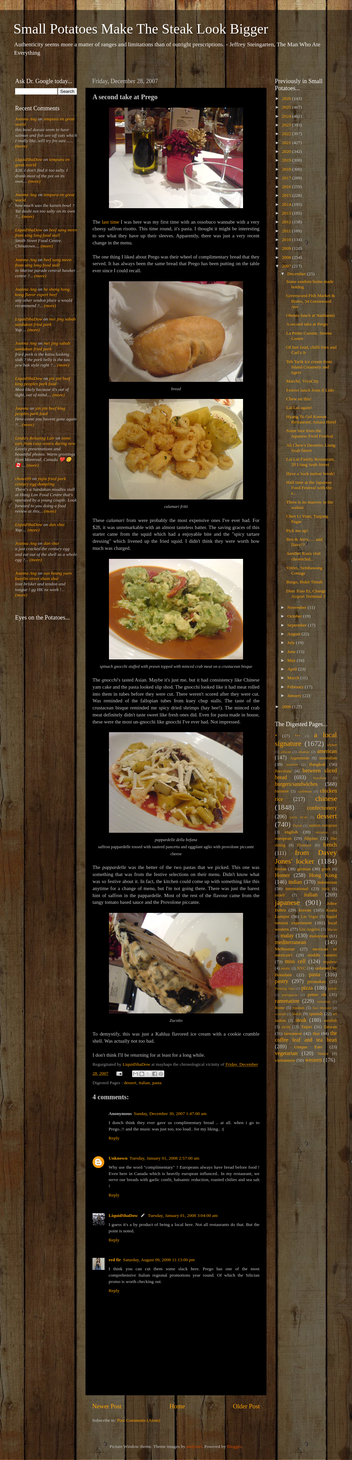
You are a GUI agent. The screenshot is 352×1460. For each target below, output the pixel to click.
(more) (21, 146)
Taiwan (330, 1026)
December (297, 273)
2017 (287, 177)
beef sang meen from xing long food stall (46, 232)
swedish (330, 1020)
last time (110, 222)
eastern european (323, 825)
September (297, 625)
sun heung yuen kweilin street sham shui (43, 576)
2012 (287, 221)
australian (328, 757)
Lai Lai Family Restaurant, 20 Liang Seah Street (310, 462)
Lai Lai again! (299, 407)
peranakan (316, 981)
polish (332, 988)
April (292, 668)
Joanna (21, 408)
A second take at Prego (307, 324)
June (292, 651)
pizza (307, 988)
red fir (115, 1259)
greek (326, 869)
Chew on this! (299, 398)
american (327, 751)
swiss (286, 1027)
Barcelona (283, 771)
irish (326, 888)
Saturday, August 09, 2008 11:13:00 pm (159, 1259)
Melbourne (285, 948)
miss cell (295, 961)
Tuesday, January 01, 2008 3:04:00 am (183, 1215)
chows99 (23, 478)
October (295, 616)
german (303, 868)
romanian (324, 1001)
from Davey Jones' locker (306, 857)
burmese (282, 791)
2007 (287, 266)
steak (300, 1020)
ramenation (287, 1001)
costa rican (298, 817)
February (296, 686)
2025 (287, 107)
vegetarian (286, 1053)
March (293, 677)
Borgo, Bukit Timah (304, 581)
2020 (287, 151)
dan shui (56, 524)
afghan (332, 745)
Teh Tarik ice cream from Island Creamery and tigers (309, 367)
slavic (297, 1013)
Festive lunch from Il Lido (310, 390)
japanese (287, 902)
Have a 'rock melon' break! (310, 473)
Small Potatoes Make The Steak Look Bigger (140, 29)
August (294, 633)
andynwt (194, 1446)
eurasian (322, 832)
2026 (287, 98)
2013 (287, 213)
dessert (130, 1082)
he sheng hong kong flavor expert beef (42, 292)
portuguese (290, 995)
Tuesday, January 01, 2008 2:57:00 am (164, 1158)
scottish (280, 1014)
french (330, 845)
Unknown (118, 1158)
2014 (287, 204)
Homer (282, 875)
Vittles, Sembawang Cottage (304, 570)
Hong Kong (323, 875)
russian (298, 1007)
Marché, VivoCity (302, 381)
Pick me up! (297, 530)
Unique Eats (308, 1046)
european (283, 838)
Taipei (306, 1026)
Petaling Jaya (284, 988)
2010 (287, 239)
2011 (287, 230)
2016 (287, 186)
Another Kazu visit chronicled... (303, 556)
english (291, 831)
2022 (287, 133)
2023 (287, 124)
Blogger (234, 1446)
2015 (287, 195)
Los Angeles (309, 929)
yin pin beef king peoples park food (42, 381)
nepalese (330, 961)
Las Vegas (309, 916)
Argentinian (299, 758)
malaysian (318, 935)
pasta (157, 1082)
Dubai (297, 825)
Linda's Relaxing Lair (35, 438)
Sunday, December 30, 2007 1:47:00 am (170, 1113)
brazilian (319, 778)
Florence (304, 845)
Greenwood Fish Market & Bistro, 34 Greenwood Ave (310, 301)
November (297, 607)
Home (177, 1406)
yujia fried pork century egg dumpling (40, 481)
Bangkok (317, 764)
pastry (281, 981)
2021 (287, 142)
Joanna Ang (26, 118)
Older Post (246, 1406)
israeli (280, 895)
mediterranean (290, 942)
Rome (280, 1007)
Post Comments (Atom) (138, 1420)
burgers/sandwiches (296, 784)
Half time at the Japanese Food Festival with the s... (309, 487)
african (286, 752)
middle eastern (322, 954)
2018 (287, 169)
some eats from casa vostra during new (45, 440)
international (297, 888)
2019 (287, 160)
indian (295, 882)
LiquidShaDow (123, 1215)
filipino (311, 838)
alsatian (303, 752)
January (294, 695)
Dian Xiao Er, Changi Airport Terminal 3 (306, 593)
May (292, 660)
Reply (114, 1138)
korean (305, 910)
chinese (326, 799)
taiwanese (293, 1033)
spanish (316, 1013)
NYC (301, 968)
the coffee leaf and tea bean (306, 1036)
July (291, 642)
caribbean (305, 791)
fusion (280, 868)
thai (316, 1033)
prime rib (317, 994)
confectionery (322, 808)
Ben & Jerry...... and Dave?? (304, 542)
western (313, 1060)
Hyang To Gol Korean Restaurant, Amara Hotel (311, 419)
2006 (287, 706)
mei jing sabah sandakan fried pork (45, 321)
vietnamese (285, 1060)
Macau (332, 929)
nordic (285, 968)
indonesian (327, 882)
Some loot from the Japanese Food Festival (309, 433)
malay (287, 936)
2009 (287, 248)
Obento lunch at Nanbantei (310, 315)
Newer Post (107, 1406)
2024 (287, 116)
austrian (292, 764)
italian (144, 1082)
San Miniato (321, 1008)
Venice (323, 1053)
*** (297, 736)
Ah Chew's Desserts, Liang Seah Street (310, 448)
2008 (287, 257)
